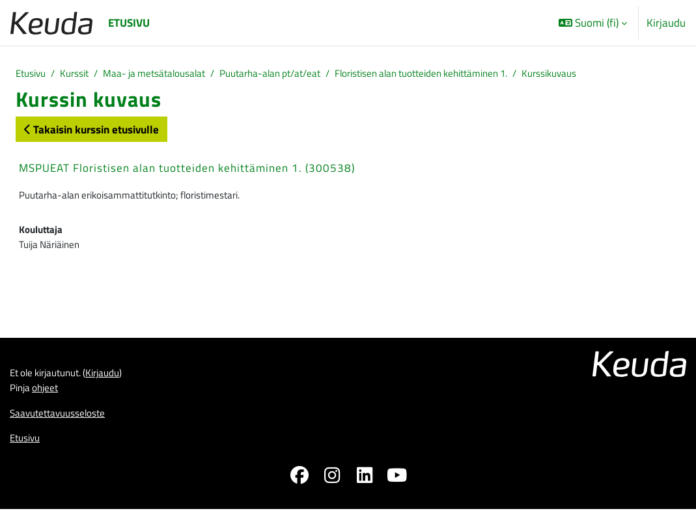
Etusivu (33, 74)
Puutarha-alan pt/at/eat (302, 74)
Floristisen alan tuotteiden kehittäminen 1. (475, 74)
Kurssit (81, 74)
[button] (592, 23)
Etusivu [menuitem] (129, 22)
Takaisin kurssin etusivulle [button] (91, 131)
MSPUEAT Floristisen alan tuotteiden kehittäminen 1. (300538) (187, 169)
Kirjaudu (666, 22)
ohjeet (51, 400)
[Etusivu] (51, 23)
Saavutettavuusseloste (64, 427)
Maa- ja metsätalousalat (171, 74)
